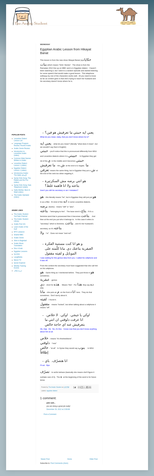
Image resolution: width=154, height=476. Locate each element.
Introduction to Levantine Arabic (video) (20, 153)
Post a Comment (50, 414)
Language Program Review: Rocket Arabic (22, 144)
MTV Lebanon (19, 232)
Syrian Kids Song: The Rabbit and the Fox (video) (22, 180)
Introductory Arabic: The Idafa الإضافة (21, 174)
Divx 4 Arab (18, 248)
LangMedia (18, 257)
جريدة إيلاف (18, 271)
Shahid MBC (18, 235)
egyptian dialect (52, 390)
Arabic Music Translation (19, 244)
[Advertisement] (63, 32)
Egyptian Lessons (20, 251)
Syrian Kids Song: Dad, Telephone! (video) (23, 186)
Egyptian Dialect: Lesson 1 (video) (20, 169)
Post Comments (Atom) (59, 463)
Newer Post (45, 459)
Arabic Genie (19, 238)
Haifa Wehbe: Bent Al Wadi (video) (22, 191)
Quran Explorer (19, 263)
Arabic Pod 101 (20, 224)
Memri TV (17, 260)
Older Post (94, 459)
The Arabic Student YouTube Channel (21, 215)
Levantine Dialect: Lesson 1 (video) (20, 164)
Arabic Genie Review (22, 148)
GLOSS (17, 254)
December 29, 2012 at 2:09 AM (58, 409)
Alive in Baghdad (20, 241)
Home (69, 459)
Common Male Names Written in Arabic (22, 159)
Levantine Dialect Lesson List (20, 140)
